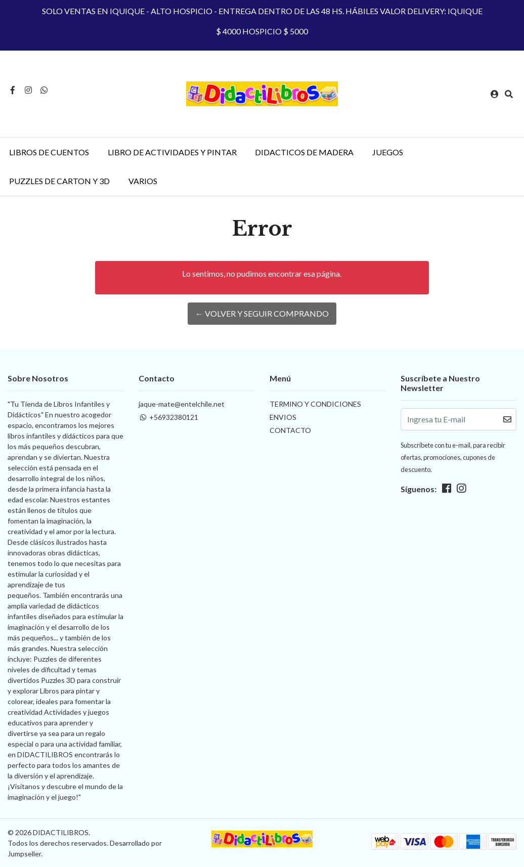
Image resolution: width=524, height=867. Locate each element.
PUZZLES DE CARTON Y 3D (59, 181)
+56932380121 (168, 417)
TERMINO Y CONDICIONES (315, 404)
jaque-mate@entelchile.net (182, 404)
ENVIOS (283, 417)
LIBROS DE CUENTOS (49, 152)
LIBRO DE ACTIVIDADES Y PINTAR (172, 152)
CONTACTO (290, 430)
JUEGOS (387, 152)
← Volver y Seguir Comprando (262, 313)
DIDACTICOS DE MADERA (304, 152)
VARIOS (142, 181)
